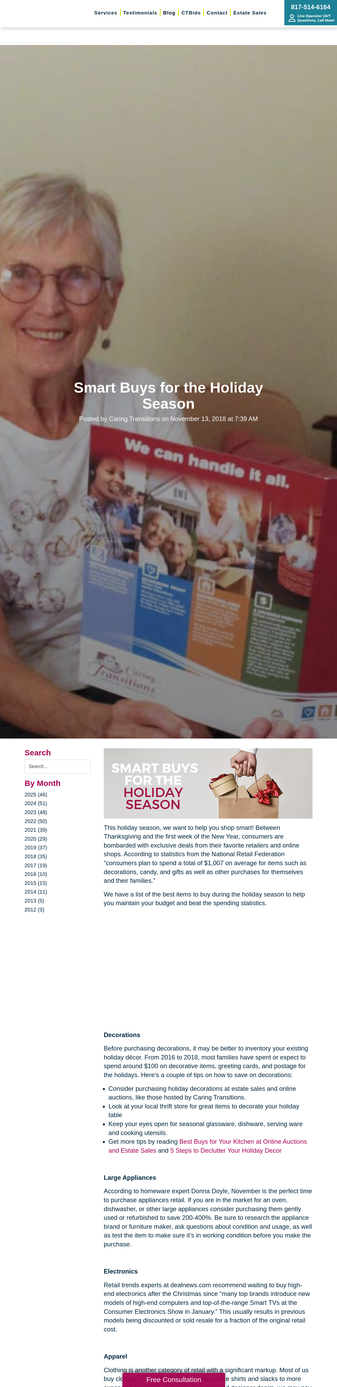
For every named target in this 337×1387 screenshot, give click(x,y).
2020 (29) (35, 839)
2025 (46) (35, 794)
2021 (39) (35, 830)
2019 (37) (35, 847)
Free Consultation (173, 1380)
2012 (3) (34, 910)
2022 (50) (35, 821)
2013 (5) (34, 901)
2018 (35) (35, 856)
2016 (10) (35, 874)
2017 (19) (35, 865)
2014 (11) (35, 892)
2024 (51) (35, 803)
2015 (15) (35, 883)
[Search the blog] (57, 767)
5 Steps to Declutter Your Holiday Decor (226, 1150)
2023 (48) (35, 812)
